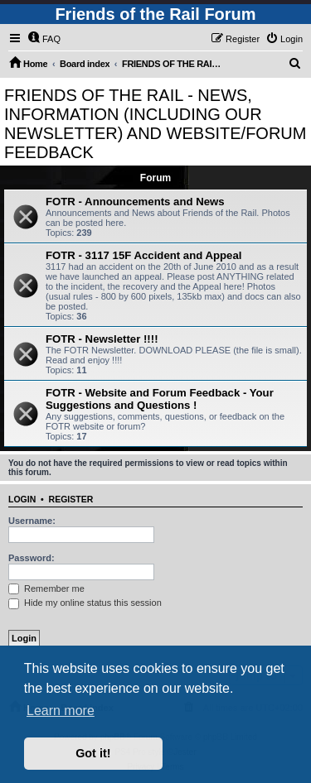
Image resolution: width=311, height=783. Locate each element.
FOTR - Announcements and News (135, 201)
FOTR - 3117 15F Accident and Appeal (143, 255)
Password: (31, 558)
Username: (32, 521)
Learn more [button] (61, 711)
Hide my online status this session (85, 603)
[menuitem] (44, 39)
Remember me (46, 588)
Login (22, 499)
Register (71, 499)
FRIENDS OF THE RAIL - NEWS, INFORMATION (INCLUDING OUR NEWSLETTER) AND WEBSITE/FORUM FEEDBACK (155, 123)
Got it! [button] (92, 753)
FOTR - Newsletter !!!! (102, 339)
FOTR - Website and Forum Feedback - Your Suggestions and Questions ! (160, 399)
